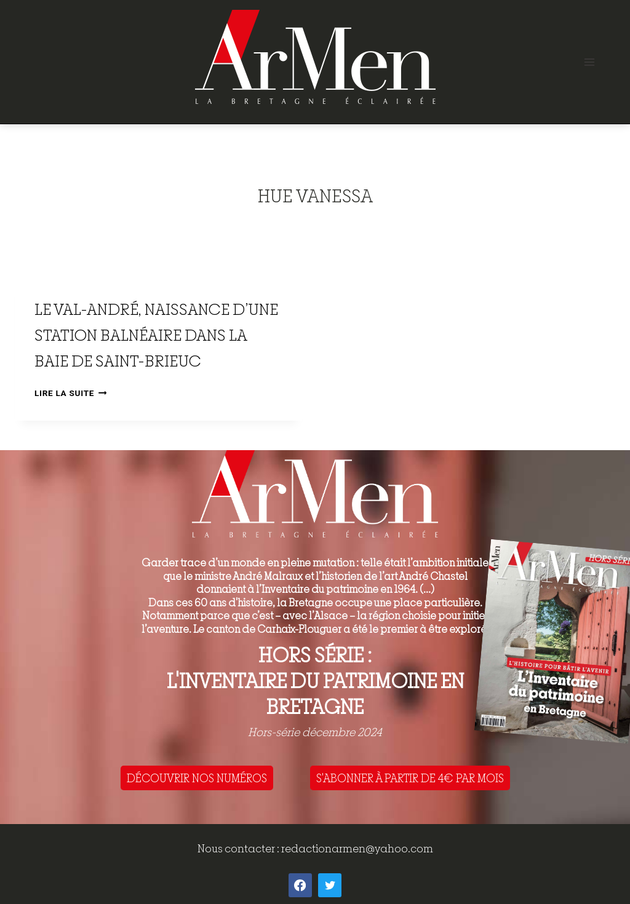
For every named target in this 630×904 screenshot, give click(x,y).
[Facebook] (300, 885)
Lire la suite (70, 393)
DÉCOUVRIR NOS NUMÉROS (197, 778)
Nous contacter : (239, 848)
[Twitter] (329, 885)
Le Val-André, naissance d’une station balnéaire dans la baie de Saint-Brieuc (156, 335)
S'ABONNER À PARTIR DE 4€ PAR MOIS (410, 778)
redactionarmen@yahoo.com (357, 848)
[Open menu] (589, 61)
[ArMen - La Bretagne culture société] (315, 57)
